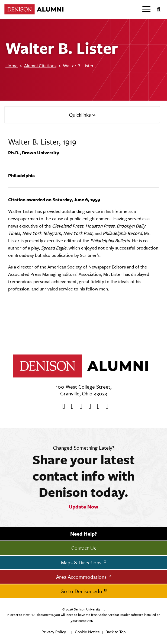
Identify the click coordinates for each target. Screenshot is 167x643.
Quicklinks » (82, 114)
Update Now (83, 506)
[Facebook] (61, 406)
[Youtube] (79, 406)
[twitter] (70, 406)
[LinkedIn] (105, 406)
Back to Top (115, 632)
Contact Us (83, 548)
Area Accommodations (82, 576)
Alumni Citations (40, 66)
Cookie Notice (87, 632)
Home (11, 66)
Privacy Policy (53, 632)
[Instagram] (87, 406)
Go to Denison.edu (81, 591)
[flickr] (96, 406)
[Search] (156, 9)
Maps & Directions (82, 562)
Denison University (87, 609)
